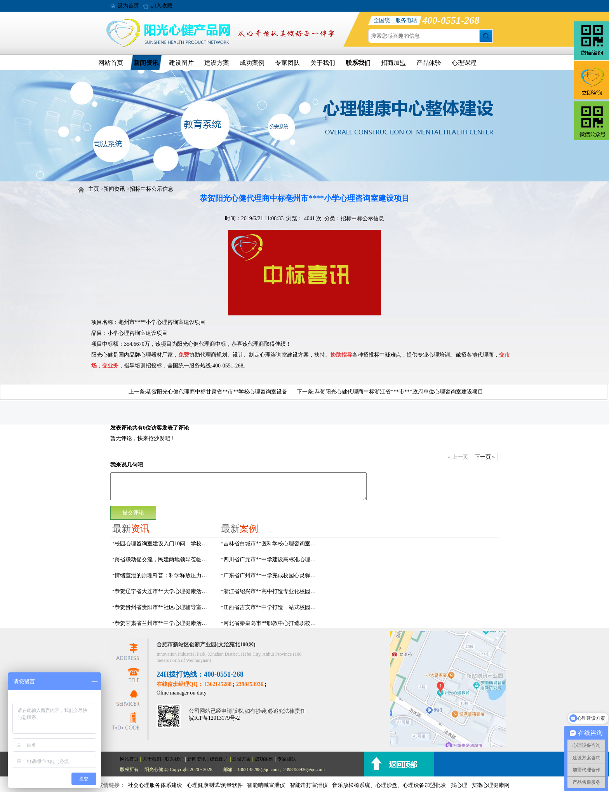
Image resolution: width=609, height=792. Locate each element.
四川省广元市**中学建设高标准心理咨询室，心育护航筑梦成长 (271, 559)
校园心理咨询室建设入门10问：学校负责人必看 (163, 544)
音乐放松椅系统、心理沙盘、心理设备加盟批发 (389, 785)
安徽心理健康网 (491, 785)
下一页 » (485, 457)
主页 (93, 189)
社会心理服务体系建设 (155, 785)
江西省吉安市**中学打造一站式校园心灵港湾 (271, 607)
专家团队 (287, 62)
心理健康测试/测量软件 (215, 785)
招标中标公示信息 (151, 189)
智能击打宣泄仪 (309, 785)
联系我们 (358, 62)
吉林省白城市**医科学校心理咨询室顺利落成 (271, 544)
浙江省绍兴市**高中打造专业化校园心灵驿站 (271, 591)
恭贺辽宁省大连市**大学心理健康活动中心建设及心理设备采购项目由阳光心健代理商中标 (163, 591)
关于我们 (322, 62)
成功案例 (252, 62)
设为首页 (128, 6)
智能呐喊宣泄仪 (266, 785)
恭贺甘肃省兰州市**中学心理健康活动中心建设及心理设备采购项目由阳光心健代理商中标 (163, 623)
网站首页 (110, 62)
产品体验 (428, 62)
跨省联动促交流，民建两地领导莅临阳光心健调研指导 (163, 559)
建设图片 (181, 62)
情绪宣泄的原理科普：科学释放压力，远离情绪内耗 (163, 575)
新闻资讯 (146, 62)
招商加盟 (393, 62)
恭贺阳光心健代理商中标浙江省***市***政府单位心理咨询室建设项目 (399, 392)
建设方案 (216, 62)
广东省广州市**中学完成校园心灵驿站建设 (271, 575)
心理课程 (464, 62)
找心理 (459, 785)
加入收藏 (161, 6)
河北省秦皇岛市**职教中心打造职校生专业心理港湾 (271, 623)
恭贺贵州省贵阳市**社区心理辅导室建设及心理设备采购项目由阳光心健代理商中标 (163, 607)
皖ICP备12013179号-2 (214, 718)
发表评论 (121, 428)
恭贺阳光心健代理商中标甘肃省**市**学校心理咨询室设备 (216, 392)
